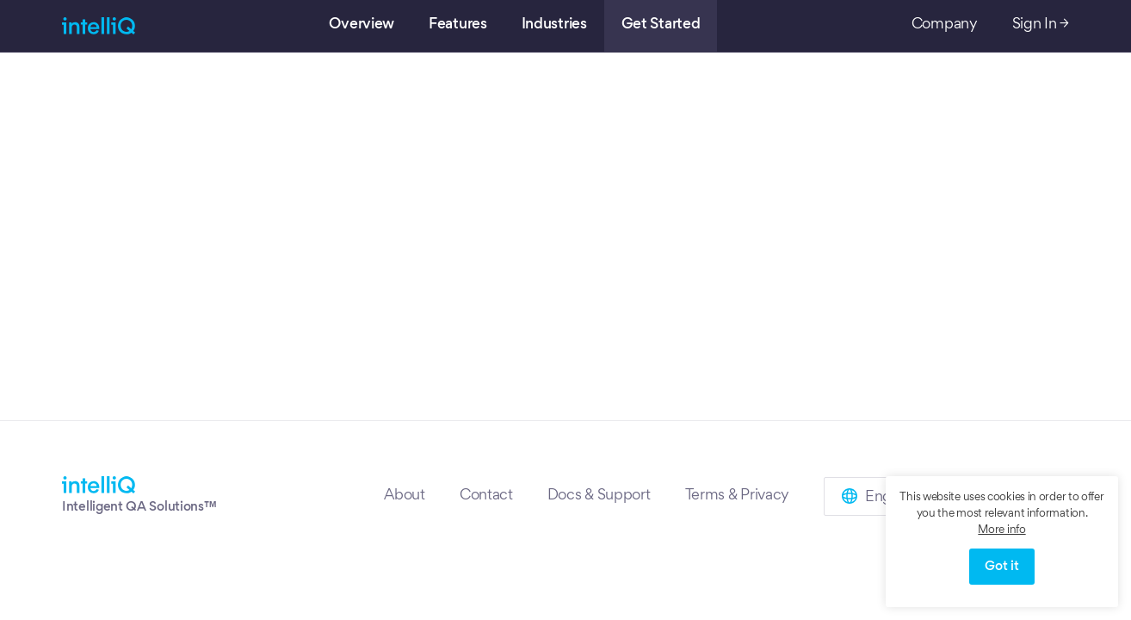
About (404, 496)
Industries (554, 25)
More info (1001, 530)
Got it (1001, 567)
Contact (486, 496)
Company (945, 25)
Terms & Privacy (737, 496)
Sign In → (1040, 25)
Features (458, 25)
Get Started (661, 25)
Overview (361, 25)
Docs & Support (599, 496)
